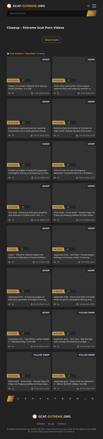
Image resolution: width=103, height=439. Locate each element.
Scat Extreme (16, 53)
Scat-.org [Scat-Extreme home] (29, 6)
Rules (51, 424)
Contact (61, 424)
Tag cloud (30, 53)
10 (78, 398)
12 (92, 398)
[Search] (91, 13)
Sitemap (41, 424)
